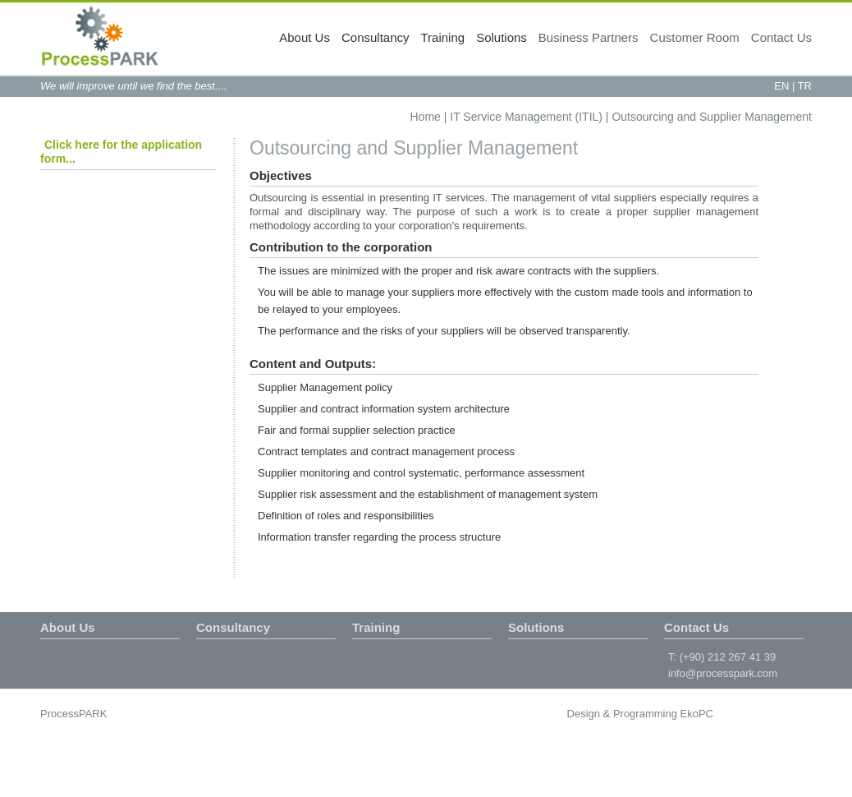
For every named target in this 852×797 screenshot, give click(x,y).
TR (805, 86)
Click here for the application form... (121, 151)
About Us (304, 37)
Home (425, 116)
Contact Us (781, 37)
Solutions (501, 37)
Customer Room (695, 37)
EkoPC (696, 713)
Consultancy (375, 37)
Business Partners (588, 37)
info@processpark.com (722, 673)
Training (443, 37)
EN (781, 86)
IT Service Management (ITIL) (526, 116)
